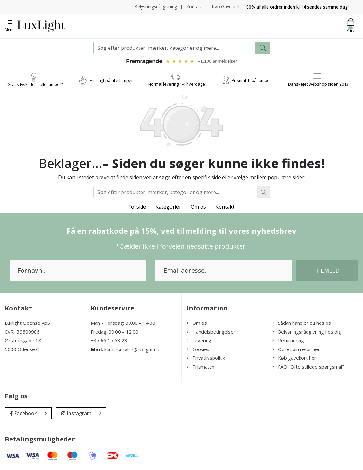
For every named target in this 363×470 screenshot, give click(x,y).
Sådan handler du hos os (301, 323)
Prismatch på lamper (251, 80)
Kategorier (168, 206)
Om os (198, 206)
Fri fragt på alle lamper (111, 80)
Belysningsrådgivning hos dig (306, 332)
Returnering (288, 340)
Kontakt (194, 6)
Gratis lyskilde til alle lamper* (35, 84)
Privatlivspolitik (206, 358)
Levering (199, 340)
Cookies (198, 349)
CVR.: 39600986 (22, 332)
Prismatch (200, 366)
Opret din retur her (296, 349)
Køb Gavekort (226, 6)
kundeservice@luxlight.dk (131, 349)
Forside (137, 206)
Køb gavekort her (294, 358)
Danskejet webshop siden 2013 (318, 84)
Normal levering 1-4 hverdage (176, 84)
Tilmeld (327, 270)
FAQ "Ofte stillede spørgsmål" (308, 366)
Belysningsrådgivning (155, 6)
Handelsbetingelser (211, 332)
